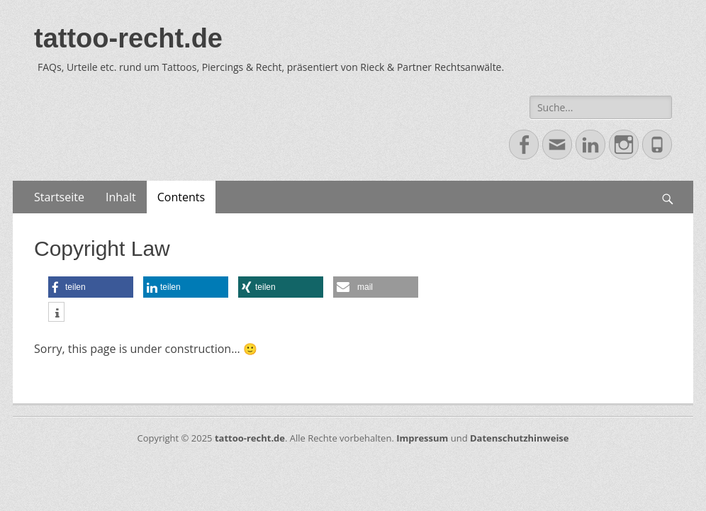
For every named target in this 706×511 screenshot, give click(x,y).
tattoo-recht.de (128, 38)
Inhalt (121, 197)
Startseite (59, 197)
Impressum (422, 438)
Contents (181, 197)
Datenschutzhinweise (519, 438)
